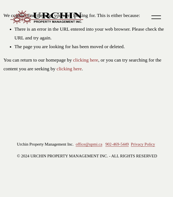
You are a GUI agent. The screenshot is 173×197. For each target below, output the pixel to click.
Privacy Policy (143, 144)
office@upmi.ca (89, 144)
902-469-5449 (117, 144)
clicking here (85, 60)
